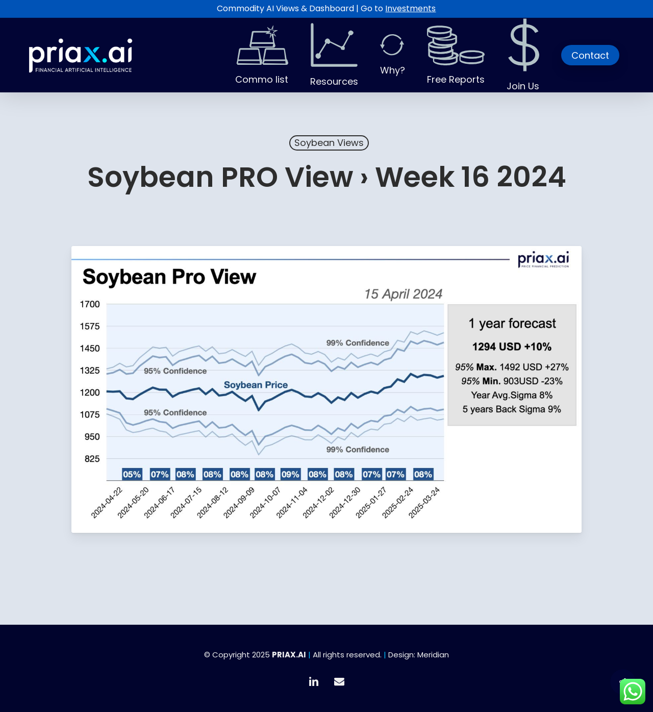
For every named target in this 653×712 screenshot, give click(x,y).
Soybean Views (329, 142)
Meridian (433, 654)
